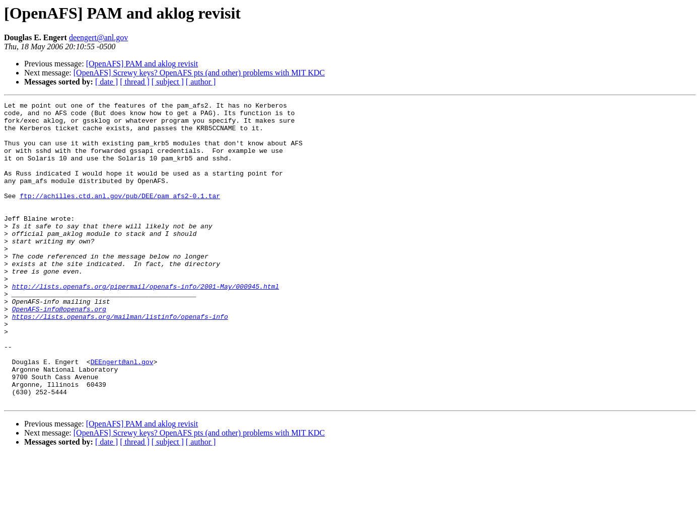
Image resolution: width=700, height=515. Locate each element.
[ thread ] (135, 81)
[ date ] (106, 81)
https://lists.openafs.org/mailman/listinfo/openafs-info (120, 360)
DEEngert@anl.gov (122, 414)
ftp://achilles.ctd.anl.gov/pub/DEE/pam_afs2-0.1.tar (120, 215)
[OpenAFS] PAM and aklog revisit (142, 63)
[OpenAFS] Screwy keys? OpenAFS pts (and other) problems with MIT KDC (199, 72)
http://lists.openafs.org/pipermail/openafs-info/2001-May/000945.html (145, 323)
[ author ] (201, 81)
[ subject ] (168, 81)
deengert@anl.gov (98, 37)
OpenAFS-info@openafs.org (59, 351)
